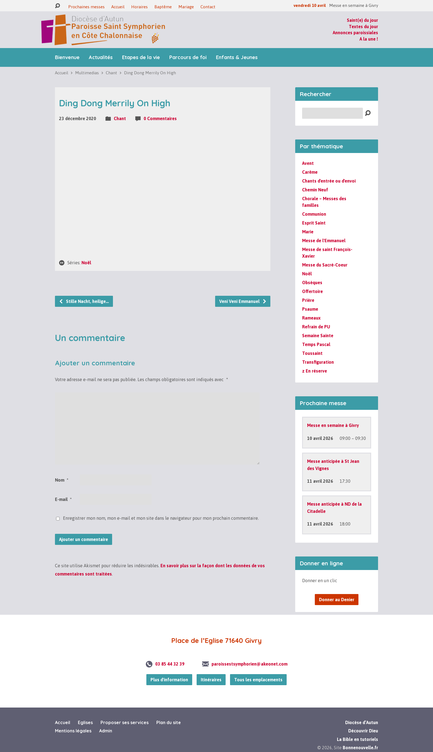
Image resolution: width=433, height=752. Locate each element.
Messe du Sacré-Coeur (324, 264)
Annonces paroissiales (355, 32)
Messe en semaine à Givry (333, 425)
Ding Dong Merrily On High (150, 72)
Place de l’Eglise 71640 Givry (216, 640)
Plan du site (168, 722)
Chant (111, 72)
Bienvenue (67, 57)
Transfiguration (318, 362)
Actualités (101, 57)
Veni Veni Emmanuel (243, 301)
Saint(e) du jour (362, 20)
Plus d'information (169, 679)
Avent (308, 163)
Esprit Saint (314, 222)
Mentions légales (73, 730)
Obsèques (312, 282)
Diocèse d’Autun (361, 722)
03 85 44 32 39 (169, 663)
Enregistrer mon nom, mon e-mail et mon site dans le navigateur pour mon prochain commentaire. (161, 518)
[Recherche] (332, 113)
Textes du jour (363, 26)
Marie (307, 231)
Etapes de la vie (141, 57)
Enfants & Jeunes (237, 57)
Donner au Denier (336, 599)
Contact (207, 6)
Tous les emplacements (258, 679)
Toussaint (312, 353)
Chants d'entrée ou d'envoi (329, 180)
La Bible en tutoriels (357, 739)
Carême (310, 172)
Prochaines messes (86, 6)
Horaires (139, 6)
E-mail (63, 499)
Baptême (163, 6)
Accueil (118, 6)
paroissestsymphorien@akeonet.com (249, 663)
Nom (61, 479)
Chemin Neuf (315, 189)
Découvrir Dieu (363, 730)
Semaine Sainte (317, 335)
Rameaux (311, 317)
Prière (308, 300)
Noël (86, 262)
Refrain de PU (316, 326)
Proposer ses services (125, 722)
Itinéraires (211, 679)
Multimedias (87, 72)
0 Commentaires (160, 118)
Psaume (310, 309)
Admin (105, 730)
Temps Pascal (316, 344)
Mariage (186, 6)
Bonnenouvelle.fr (360, 747)
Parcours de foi (188, 57)
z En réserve (314, 370)
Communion (314, 214)
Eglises (85, 722)
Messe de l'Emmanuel (323, 240)
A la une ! (369, 38)
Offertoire (312, 291)
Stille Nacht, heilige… (84, 301)
